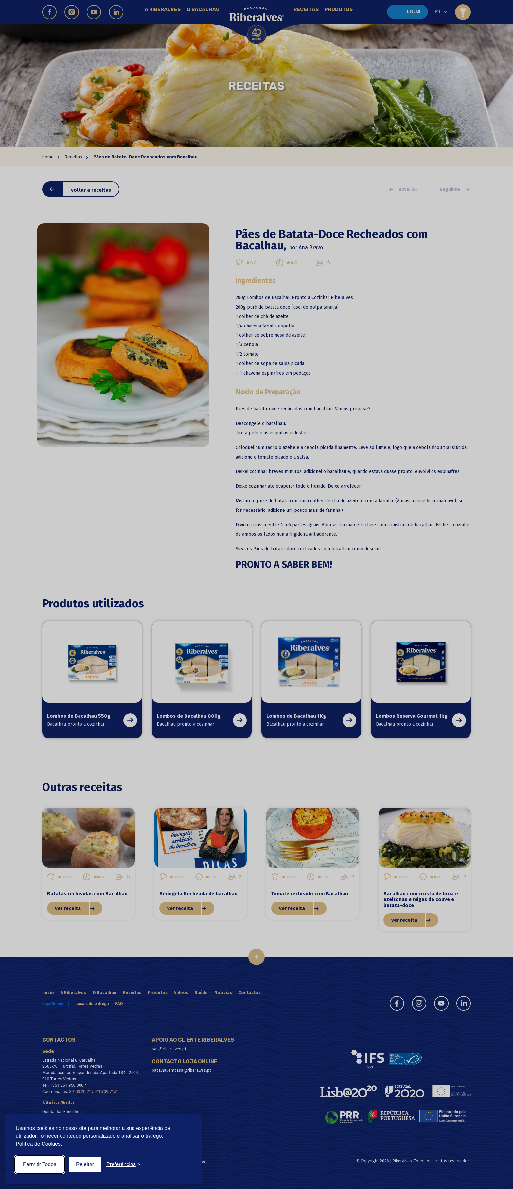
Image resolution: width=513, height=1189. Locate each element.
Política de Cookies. (39, 1144)
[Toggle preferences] (123, 1164)
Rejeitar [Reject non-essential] (85, 1164)
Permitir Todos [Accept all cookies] (39, 1164)
